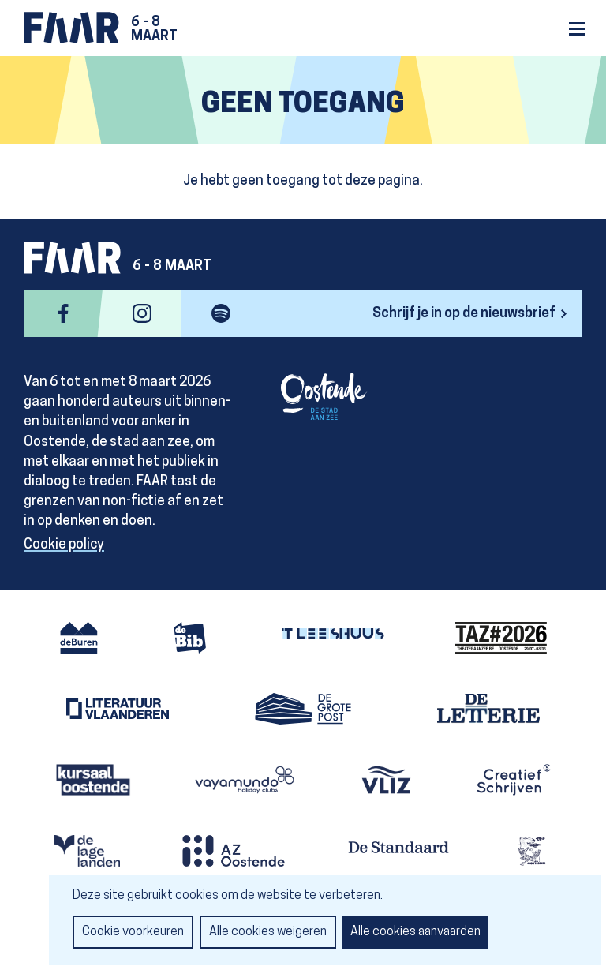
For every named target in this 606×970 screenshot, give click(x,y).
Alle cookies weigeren (268, 932)
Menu (577, 29)
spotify (220, 313)
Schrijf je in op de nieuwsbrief (464, 313)
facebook (63, 313)
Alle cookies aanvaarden (415, 932)
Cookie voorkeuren (133, 932)
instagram (142, 313)
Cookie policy (64, 545)
